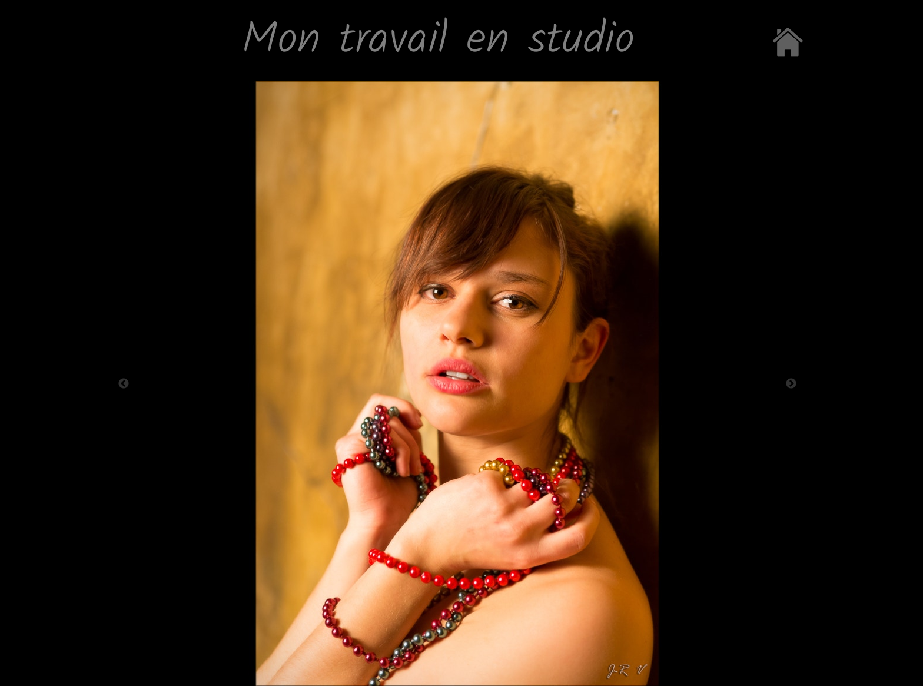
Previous (124, 384)
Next (791, 384)
